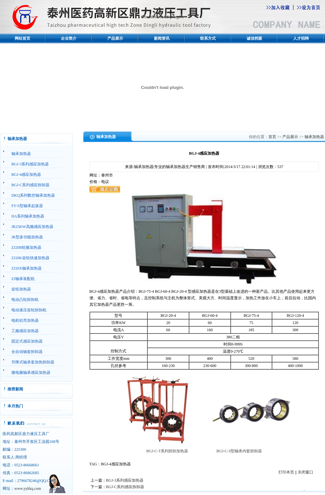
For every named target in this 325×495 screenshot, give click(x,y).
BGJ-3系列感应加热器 (124, 480)
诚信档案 (254, 38)
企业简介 (68, 38)
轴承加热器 (314, 136)
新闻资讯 (161, 38)
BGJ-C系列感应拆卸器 (125, 487)
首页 (272, 136)
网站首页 (22, 38)
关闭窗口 (305, 472)
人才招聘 (301, 38)
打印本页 (286, 472)
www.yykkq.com (27, 488)
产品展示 (115, 38)
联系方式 (208, 38)
